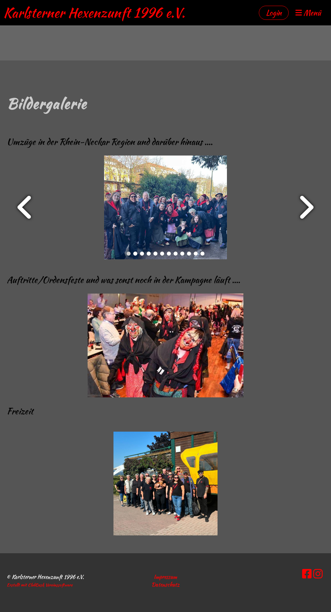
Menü (308, 13)
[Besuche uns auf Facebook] (307, 574)
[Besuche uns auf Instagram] (318, 574)
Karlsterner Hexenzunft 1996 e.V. (94, 12)
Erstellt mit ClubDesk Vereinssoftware (40, 585)
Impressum (165, 577)
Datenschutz (165, 584)
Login (274, 12)
